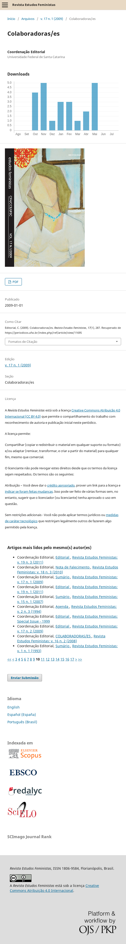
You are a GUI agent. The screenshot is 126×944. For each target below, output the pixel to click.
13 (53, 659)
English (13, 707)
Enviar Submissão (25, 678)
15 (62, 659)
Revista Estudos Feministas (33, 4)
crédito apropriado (61, 485)
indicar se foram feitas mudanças (29, 491)
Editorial (63, 557)
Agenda (62, 606)
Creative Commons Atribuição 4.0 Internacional (54, 888)
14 (57, 659)
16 (67, 659)
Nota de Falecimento (73, 567)
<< (9, 659)
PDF (15, 282)
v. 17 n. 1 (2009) (52, 18)
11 (43, 659)
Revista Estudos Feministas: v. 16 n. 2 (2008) (61, 638)
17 (72, 659)
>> (80, 659)
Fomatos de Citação (22, 341)
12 (48, 659)
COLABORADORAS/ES (74, 636)
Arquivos (27, 18)
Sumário (63, 577)
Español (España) (21, 714)
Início (11, 18)
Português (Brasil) (22, 722)
